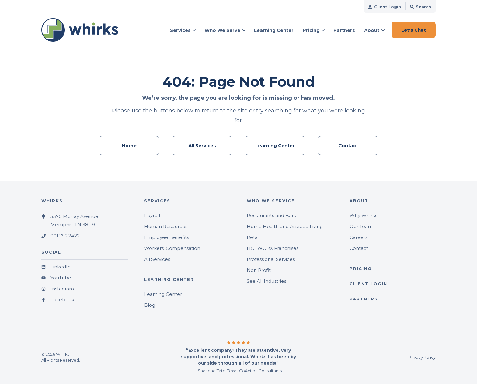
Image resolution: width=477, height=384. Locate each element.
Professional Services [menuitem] (271, 259)
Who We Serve (222, 30)
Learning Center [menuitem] (275, 145)
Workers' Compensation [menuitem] (172, 248)
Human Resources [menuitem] (165, 226)
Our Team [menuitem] (361, 226)
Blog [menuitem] (149, 305)
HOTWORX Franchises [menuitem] (272, 248)
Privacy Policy (422, 357)
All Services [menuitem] (202, 145)
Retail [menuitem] (253, 237)
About (371, 30)
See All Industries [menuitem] (266, 281)
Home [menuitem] (129, 145)
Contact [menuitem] (348, 145)
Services (180, 30)
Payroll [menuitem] (152, 215)
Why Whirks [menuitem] (363, 215)
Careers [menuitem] (358, 237)
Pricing (311, 30)
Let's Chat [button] (413, 30)
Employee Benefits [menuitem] (166, 237)
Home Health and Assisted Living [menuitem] (285, 226)
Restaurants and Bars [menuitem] (271, 215)
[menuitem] (385, 6)
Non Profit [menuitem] (259, 270)
